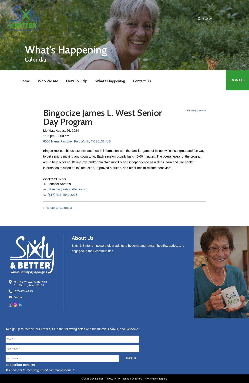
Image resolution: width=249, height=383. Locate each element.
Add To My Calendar (196, 110)
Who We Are (48, 81)
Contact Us (142, 81)
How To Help (76, 81)
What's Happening (110, 81)
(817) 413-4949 (22, 291)
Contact (18, 297)
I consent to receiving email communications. (40, 370)
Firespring (162, 378)
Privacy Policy (113, 378)
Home (24, 81)
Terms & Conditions (132, 378)
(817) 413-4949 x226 (62, 194)
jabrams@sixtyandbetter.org (67, 189)
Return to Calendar (59, 207)
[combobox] (218, 19)
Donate (237, 80)
